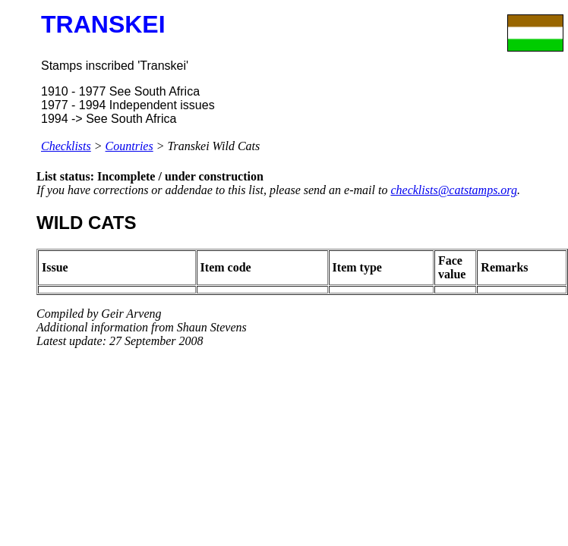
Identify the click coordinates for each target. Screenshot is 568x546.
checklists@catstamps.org (453, 190)
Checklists (66, 146)
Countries (129, 146)
